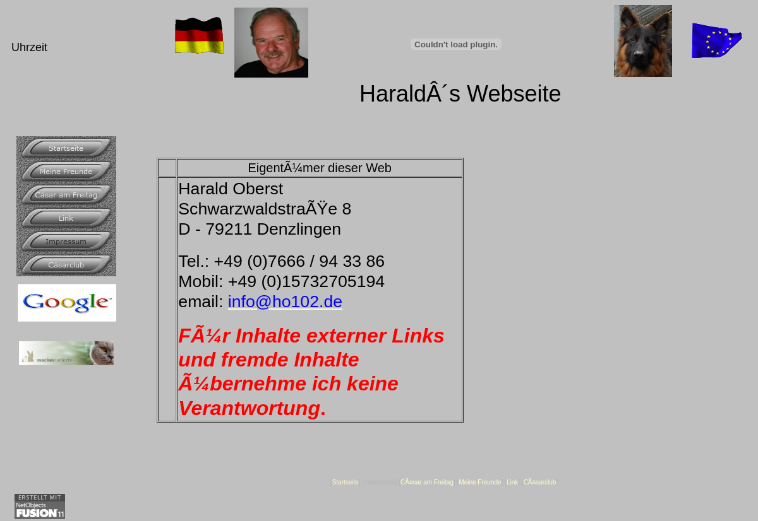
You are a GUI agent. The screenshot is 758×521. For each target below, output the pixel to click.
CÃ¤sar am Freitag (427, 482)
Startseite (345, 482)
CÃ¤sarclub (540, 482)
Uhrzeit (29, 47)
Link (512, 482)
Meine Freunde (480, 482)
